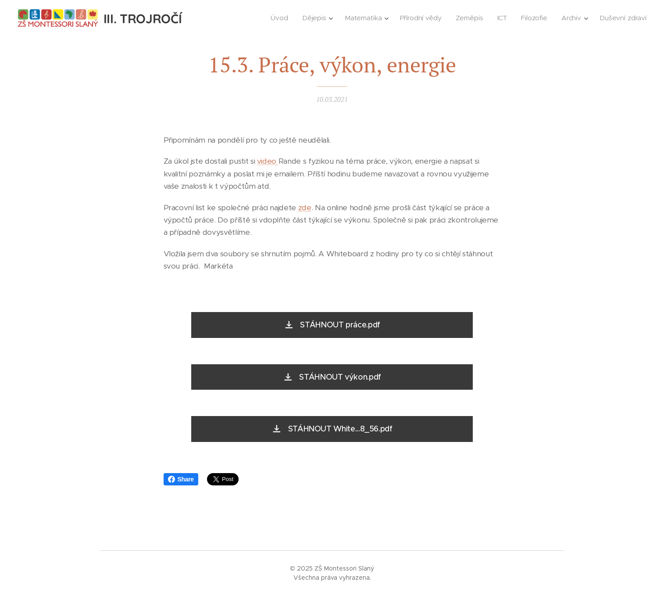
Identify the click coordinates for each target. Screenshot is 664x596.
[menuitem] (280, 18)
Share (181, 479)
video (267, 161)
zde (304, 207)
